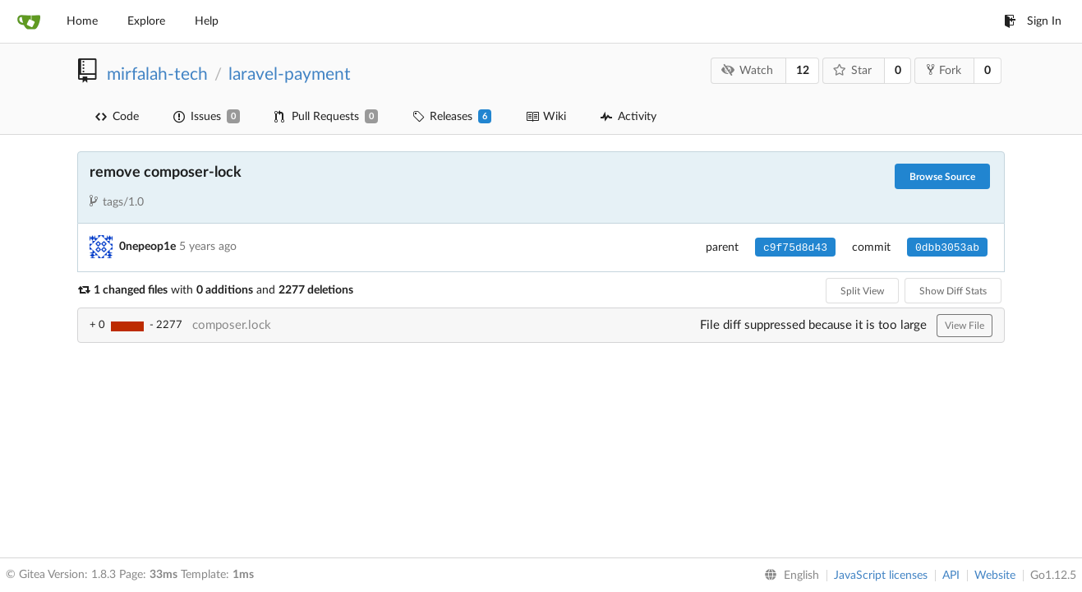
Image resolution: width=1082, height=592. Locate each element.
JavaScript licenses (881, 575)
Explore (146, 21)
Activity (628, 116)
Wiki (546, 116)
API (951, 575)
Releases (451, 116)
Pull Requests (326, 116)
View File (964, 326)
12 (802, 70)
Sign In (1032, 21)
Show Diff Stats (953, 291)
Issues (206, 116)
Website (994, 575)
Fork (944, 69)
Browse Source (942, 177)
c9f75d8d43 (795, 248)
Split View (862, 291)
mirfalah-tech (157, 74)
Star (853, 70)
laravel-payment (289, 74)
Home (82, 21)
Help (207, 21)
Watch (747, 70)
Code (117, 116)
